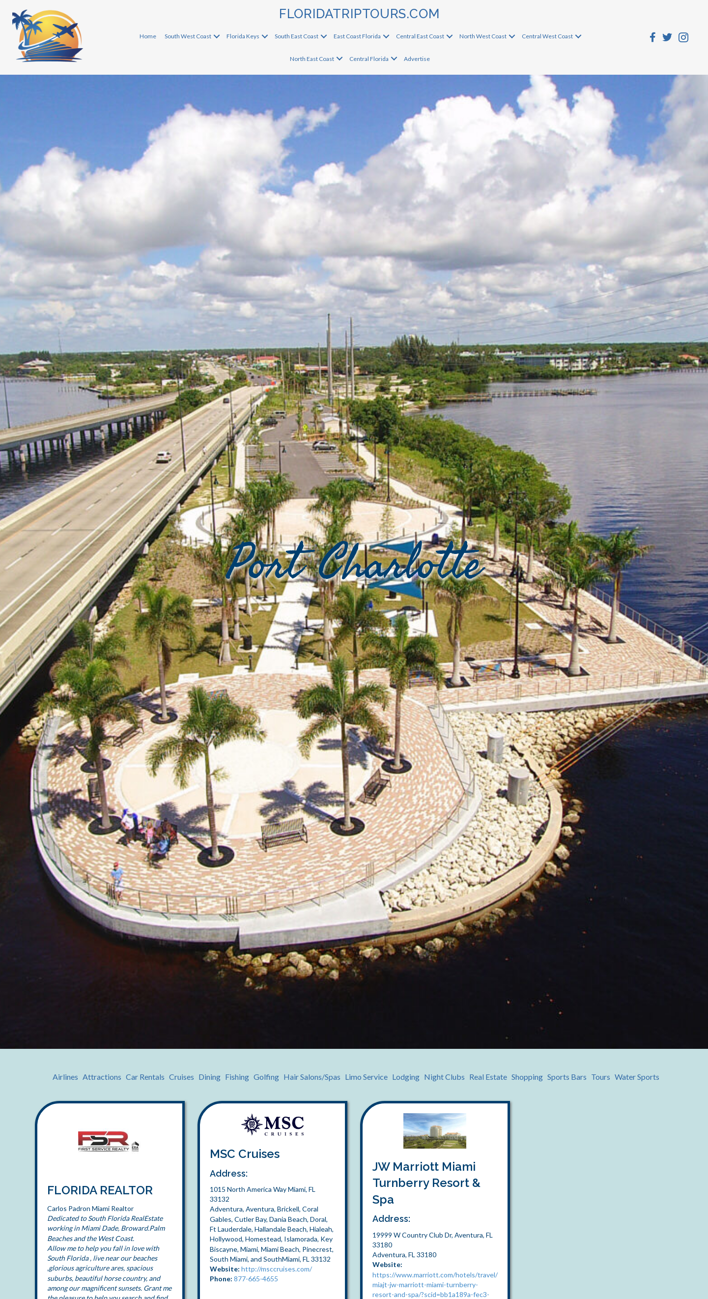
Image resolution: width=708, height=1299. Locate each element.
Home (148, 36)
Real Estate (488, 1076)
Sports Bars (567, 1076)
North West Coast (483, 36)
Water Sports (637, 1076)
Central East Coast (420, 36)
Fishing (237, 1076)
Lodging (406, 1076)
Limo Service (366, 1076)
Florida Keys (243, 36)
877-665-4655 (256, 1278)
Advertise (417, 58)
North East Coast (312, 58)
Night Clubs (444, 1076)
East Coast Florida (357, 36)
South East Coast (296, 36)
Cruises (181, 1076)
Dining (209, 1076)
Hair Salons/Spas (311, 1076)
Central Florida (369, 58)
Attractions (102, 1076)
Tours (600, 1076)
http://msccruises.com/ (276, 1269)
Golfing (266, 1076)
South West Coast (188, 36)
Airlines (65, 1076)
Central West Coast (547, 36)
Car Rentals (145, 1076)
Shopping (527, 1076)
